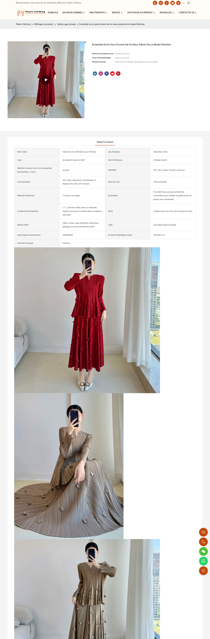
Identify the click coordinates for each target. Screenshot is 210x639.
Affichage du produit (43, 24)
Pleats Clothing (23, 24)
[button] (195, 12)
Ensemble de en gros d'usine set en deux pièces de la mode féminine (112, 24)
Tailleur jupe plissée (66, 24)
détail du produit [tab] (105, 142)
